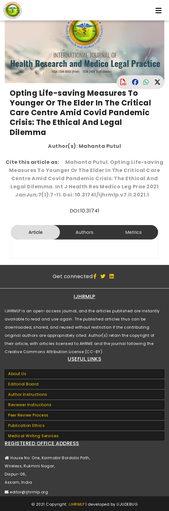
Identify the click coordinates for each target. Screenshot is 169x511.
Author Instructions (27, 394)
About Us (17, 373)
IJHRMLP (77, 504)
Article (36, 232)
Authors (84, 232)
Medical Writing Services (33, 435)
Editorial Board (23, 384)
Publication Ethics (26, 425)
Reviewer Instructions (30, 404)
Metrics (133, 232)
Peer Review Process (28, 415)
